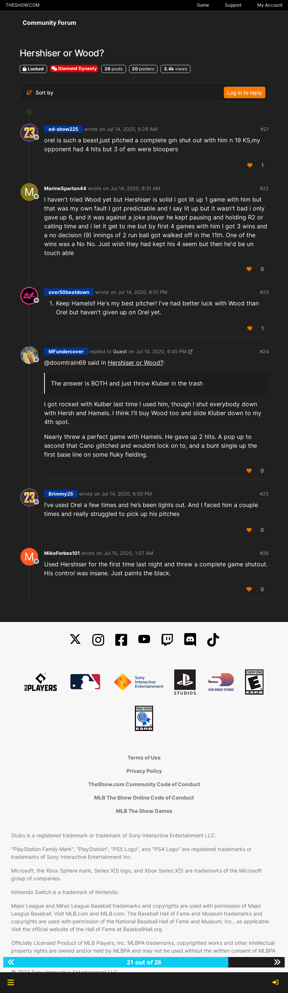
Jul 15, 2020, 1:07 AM (128, 553)
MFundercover (66, 351)
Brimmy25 (61, 494)
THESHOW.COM (23, 5)
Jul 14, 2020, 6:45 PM (161, 351)
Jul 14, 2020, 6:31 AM (135, 188)
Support (233, 5)
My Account (269, 5)
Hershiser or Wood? (135, 362)
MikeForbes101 (62, 553)
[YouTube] (144, 640)
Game (203, 5)
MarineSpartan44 (65, 188)
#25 (264, 494)
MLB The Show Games (144, 811)
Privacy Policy (144, 771)
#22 (264, 188)
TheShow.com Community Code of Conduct (144, 784)
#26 (264, 553)
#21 (265, 129)
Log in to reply (244, 92)
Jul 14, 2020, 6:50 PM (127, 494)
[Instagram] (98, 640)
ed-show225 (63, 129)
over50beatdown (69, 292)
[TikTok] (213, 640)
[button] (10, 982)
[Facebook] (121, 640)
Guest (120, 351)
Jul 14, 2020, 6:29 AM (132, 129)
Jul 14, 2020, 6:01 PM (143, 292)
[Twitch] (167, 640)
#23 (264, 292)
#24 (264, 351)
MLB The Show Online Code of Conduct (144, 797)
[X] (75, 640)
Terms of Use (144, 757)
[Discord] (190, 640)
